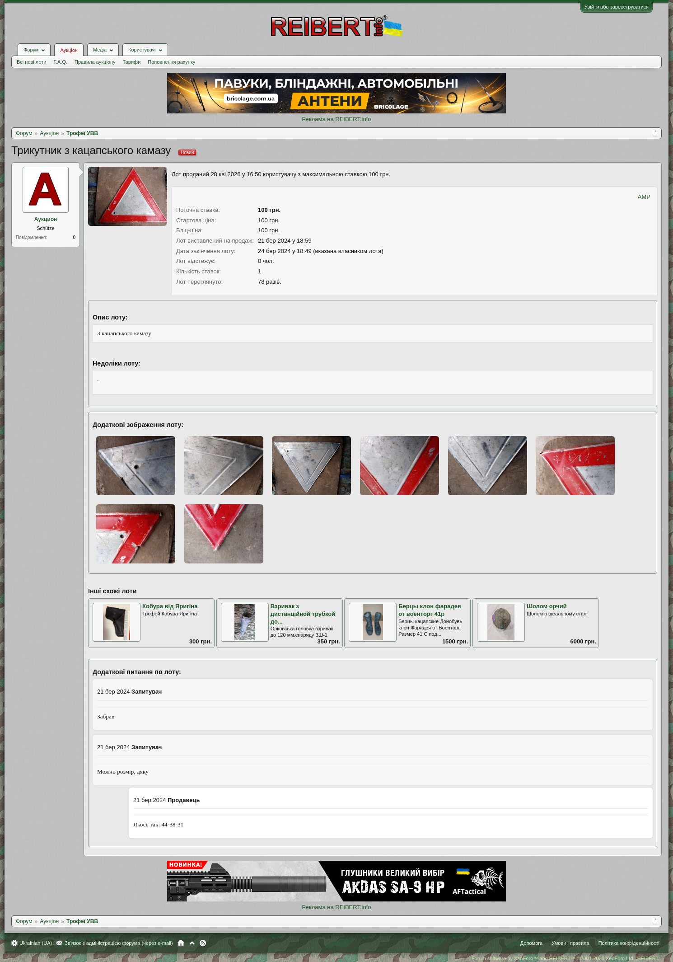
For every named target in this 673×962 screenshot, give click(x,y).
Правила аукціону (95, 62)
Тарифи (132, 62)
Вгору (192, 943)
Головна (181, 943)
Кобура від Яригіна (169, 606)
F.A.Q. (60, 62)
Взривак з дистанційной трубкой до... (303, 613)
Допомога (531, 943)
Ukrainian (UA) (35, 943)
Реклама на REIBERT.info (336, 119)
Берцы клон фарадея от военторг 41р (429, 610)
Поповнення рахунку (171, 62)
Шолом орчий (547, 606)
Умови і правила (570, 943)
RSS (203, 943)
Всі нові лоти (31, 62)
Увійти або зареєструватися (616, 6)
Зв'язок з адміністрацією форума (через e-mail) (119, 943)
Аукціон (68, 50)
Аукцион (45, 219)
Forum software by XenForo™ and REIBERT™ (565, 958)
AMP (644, 196)
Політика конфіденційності (628, 943)
